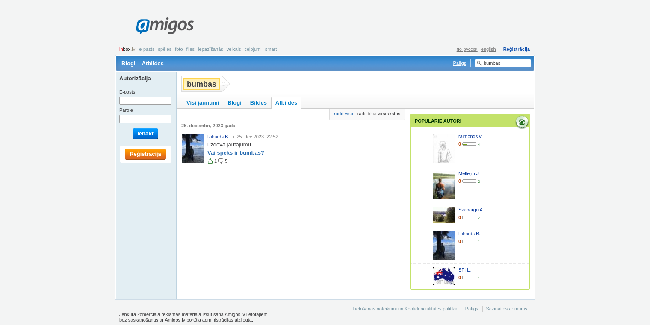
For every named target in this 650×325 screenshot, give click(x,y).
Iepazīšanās (210, 49)
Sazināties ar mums (506, 308)
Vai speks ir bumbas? (235, 152)
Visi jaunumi (202, 103)
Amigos (165, 25)
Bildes (258, 103)
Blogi (128, 63)
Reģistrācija (516, 49)
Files (190, 49)
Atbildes (153, 63)
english (488, 49)
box (127, 49)
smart (271, 49)
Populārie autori (438, 120)
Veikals (234, 49)
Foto (179, 49)
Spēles (164, 49)
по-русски (467, 49)
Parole (126, 110)
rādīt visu (343, 113)
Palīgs (459, 63)
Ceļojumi (252, 49)
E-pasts (146, 49)
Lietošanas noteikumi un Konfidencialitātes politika (404, 308)
